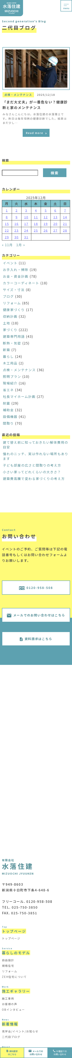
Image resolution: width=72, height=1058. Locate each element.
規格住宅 (8, 966)
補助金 (8, 409)
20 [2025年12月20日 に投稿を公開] (55, 223)
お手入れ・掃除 (15, 269)
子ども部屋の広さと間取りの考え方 (32, 465)
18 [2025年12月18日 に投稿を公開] (36, 223)
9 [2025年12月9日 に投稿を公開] (17, 217)
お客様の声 (9, 1004)
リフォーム (12, 303)
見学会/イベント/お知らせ (20, 1031)
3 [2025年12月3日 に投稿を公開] (26, 210)
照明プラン (12, 376)
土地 (6, 323)
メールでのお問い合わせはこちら (36, 615)
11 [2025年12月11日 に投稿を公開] (36, 217)
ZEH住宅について (14, 977)
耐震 (6, 403)
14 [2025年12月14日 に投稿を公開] (65, 217)
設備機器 (10, 416)
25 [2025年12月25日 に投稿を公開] (36, 230)
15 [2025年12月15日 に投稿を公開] (7, 223)
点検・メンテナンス (19, 369)
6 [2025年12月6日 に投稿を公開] (55, 210)
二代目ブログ (11, 1037)
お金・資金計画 (15, 276)
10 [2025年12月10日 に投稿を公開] (26, 217)
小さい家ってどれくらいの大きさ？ (32, 471)
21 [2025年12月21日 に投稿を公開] (65, 223)
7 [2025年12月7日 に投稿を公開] (65, 210)
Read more (36, 133)
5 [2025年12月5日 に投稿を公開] (46, 210)
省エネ (8, 389)
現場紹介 (10, 383)
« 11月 (7, 244)
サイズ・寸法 (14, 289)
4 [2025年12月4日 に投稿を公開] (36, 210)
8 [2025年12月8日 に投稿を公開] (7, 217)
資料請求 (12, 1053)
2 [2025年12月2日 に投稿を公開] (17, 210)
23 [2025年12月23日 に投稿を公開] (16, 230)
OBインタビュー (13, 1009)
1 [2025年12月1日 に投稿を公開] (7, 210)
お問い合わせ (36, 1053)
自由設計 (8, 960)
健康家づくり (14, 309)
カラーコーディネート (21, 283)
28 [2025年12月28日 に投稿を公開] (65, 230)
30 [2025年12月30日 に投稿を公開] (16, 237)
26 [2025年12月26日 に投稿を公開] (46, 230)
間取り (8, 423)
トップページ (11, 938)
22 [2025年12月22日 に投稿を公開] (7, 230)
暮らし (8, 356)
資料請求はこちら (36, 638)
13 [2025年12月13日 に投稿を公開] (55, 217)
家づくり (10, 329)
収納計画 (10, 316)
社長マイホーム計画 (19, 396)
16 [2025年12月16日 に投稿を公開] (16, 223)
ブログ (8, 296)
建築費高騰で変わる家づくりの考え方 (34, 478)
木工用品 (10, 363)
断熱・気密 (12, 343)
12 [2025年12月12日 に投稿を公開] (46, 217)
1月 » (20, 244)
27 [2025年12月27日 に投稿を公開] (55, 230)
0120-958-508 (36, 587)
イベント (10, 262)
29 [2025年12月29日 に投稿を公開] (7, 237)
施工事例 (8, 998)
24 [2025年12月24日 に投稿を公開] (26, 230)
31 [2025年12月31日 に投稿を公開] (26, 237)
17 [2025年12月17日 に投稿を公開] (26, 223)
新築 (6, 349)
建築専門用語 (14, 336)
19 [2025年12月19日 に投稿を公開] (46, 223)
